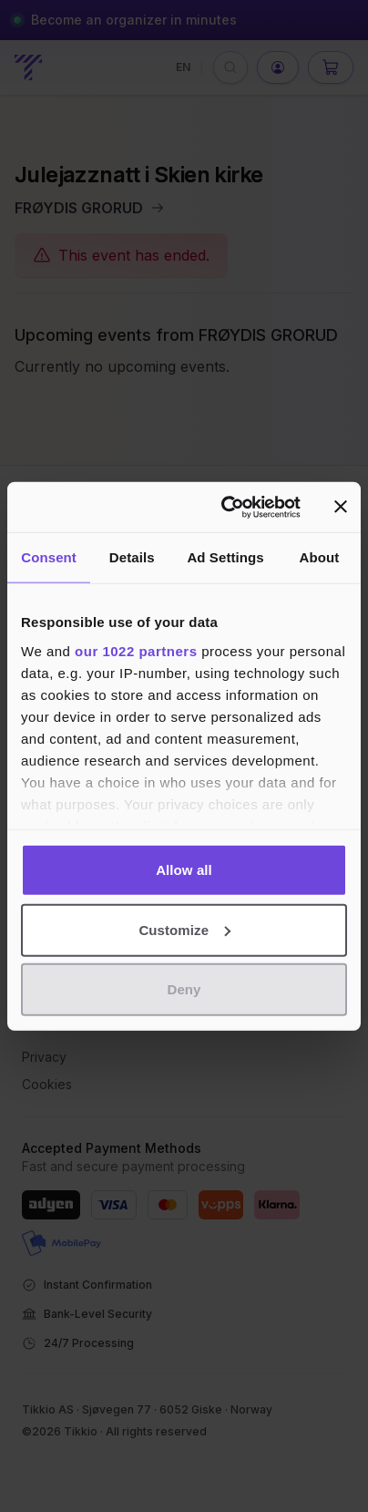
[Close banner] (340, 506)
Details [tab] (132, 557)
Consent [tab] (49, 557)
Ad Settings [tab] (225, 557)
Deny (183, 989)
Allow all (184, 870)
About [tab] (319, 557)
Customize (184, 929)
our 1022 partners (136, 650)
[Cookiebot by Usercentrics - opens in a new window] (226, 507)
